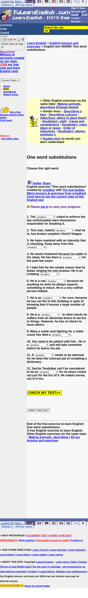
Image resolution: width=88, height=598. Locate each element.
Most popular (26, 540)
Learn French (40, 549)
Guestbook (9, 91)
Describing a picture (63, 114)
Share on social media (37, 586)
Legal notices (47, 571)
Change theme (67, 107)
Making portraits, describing (48, 437)
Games (6, 4)
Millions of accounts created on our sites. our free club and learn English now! (12, 63)
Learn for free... (12, 523)
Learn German (58, 549)
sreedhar (49, 190)
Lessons (6, 25)
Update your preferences (71, 571)
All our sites (23, 4)
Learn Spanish (76, 549)
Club (3, 28)
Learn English (36, 43)
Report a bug (10, 94)
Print (6, 89)
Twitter (37, 183)
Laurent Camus (45, 561)
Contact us (77, 540)
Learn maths (39, 554)
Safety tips (24, 566)
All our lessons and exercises (53, 439)
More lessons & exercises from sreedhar (56, 193)
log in (45, 206)
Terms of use (8, 566)
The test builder (73, 190)
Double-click (51, 138)
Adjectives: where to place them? (63, 118)
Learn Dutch (23, 554)
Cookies (33, 571)
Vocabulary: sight (54, 121)
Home (6, 86)
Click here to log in (12, 45)
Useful (4, 32)
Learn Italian (7, 554)
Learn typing (55, 554)
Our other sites (9, 138)
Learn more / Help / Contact (71, 561)
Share (47, 183)
